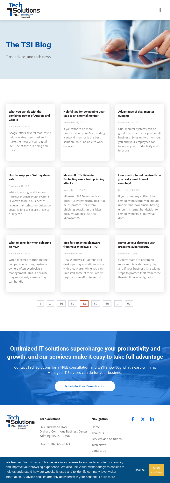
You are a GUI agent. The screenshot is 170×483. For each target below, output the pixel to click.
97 (130, 302)
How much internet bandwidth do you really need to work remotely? (139, 179)
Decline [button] (140, 470)
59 (97, 302)
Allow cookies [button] (156, 470)
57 (74, 302)
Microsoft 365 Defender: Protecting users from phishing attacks (83, 179)
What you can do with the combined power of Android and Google (29, 116)
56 (62, 302)
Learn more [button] (107, 477)
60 (108, 302)
